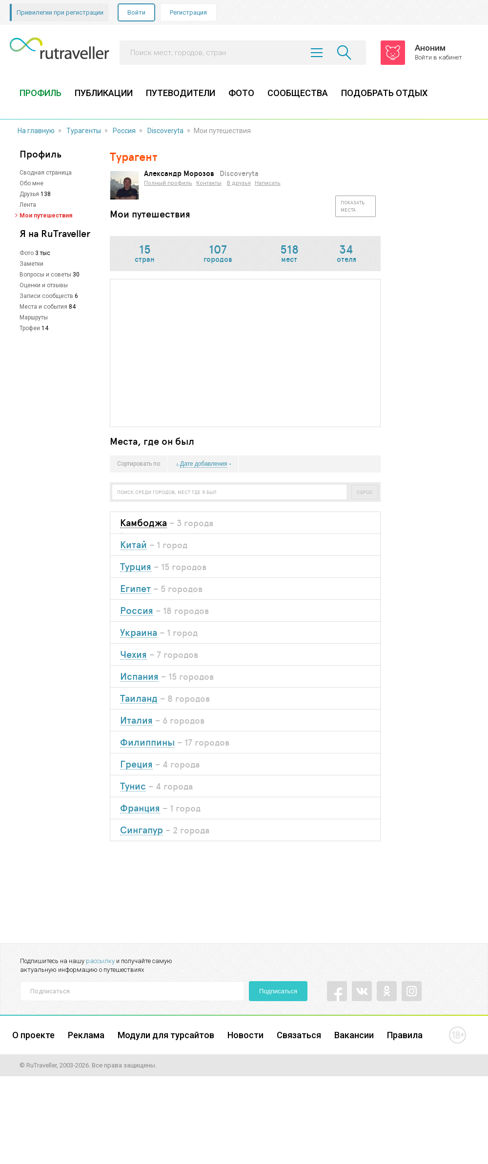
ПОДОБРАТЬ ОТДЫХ (384, 93)
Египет (135, 589)
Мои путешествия (46, 215)
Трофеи (30, 328)
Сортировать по (138, 464)
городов (218, 254)
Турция (135, 567)
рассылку (100, 961)
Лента (28, 204)
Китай (133, 545)
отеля (346, 254)
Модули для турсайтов (166, 1035)
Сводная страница (46, 172)
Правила (405, 1035)
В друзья (239, 183)
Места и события (43, 306)
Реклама (86, 1035)
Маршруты (34, 317)
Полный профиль (168, 183)
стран (145, 254)
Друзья (29, 194)
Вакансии (354, 1035)
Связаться (299, 1035)
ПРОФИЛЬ (40, 93)
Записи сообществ (46, 296)
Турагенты (83, 131)
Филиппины (147, 742)
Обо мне (31, 183)
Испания (139, 676)
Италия (136, 720)
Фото (27, 253)
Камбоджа (143, 523)
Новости (245, 1035)
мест (289, 254)
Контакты (209, 183)
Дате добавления (203, 464)
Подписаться (278, 991)
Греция (136, 764)
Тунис (133, 786)
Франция (140, 808)
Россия (124, 131)
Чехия (133, 655)
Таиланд (139, 698)
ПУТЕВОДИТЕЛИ (180, 93)
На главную (36, 131)
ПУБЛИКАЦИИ (104, 93)
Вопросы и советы (45, 274)
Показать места (353, 206)
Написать (268, 183)
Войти (136, 12)
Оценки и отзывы (44, 285)
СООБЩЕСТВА (297, 93)
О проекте (33, 1035)
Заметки (31, 263)
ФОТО (241, 93)
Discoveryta (165, 131)
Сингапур (141, 830)
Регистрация (188, 12)
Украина (138, 633)
